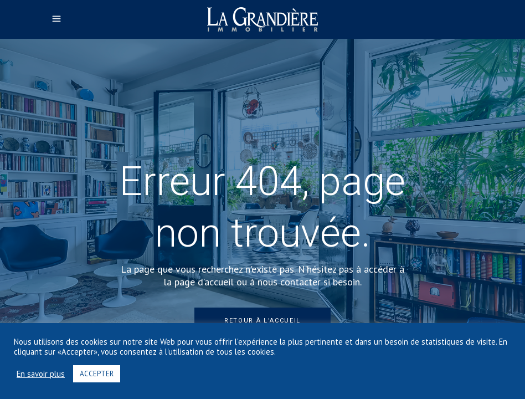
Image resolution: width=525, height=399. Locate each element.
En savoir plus (41, 374)
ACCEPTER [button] (97, 373)
